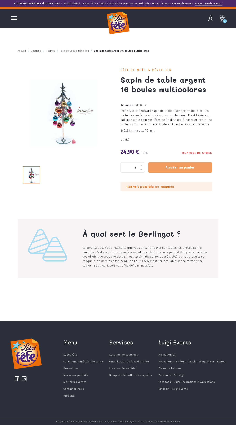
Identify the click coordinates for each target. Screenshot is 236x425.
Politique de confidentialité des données (159, 421)
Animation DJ (166, 354)
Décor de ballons (169, 368)
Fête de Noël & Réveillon (146, 70)
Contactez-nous (75, 388)
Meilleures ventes (76, 382)
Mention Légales (127, 421)
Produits (70, 395)
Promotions (72, 368)
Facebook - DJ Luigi (171, 375)
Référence (128, 105)
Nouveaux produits (77, 375)
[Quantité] (133, 167)
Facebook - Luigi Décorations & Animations (186, 382)
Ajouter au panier (180, 167)
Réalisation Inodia (108, 421)
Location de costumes (124, 354)
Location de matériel (123, 368)
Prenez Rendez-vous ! (208, 3)
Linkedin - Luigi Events (173, 388)
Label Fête (72, 354)
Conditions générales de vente (85, 361)
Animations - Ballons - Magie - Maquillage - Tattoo (192, 361)
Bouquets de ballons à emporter (131, 375)
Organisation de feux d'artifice (130, 361)
